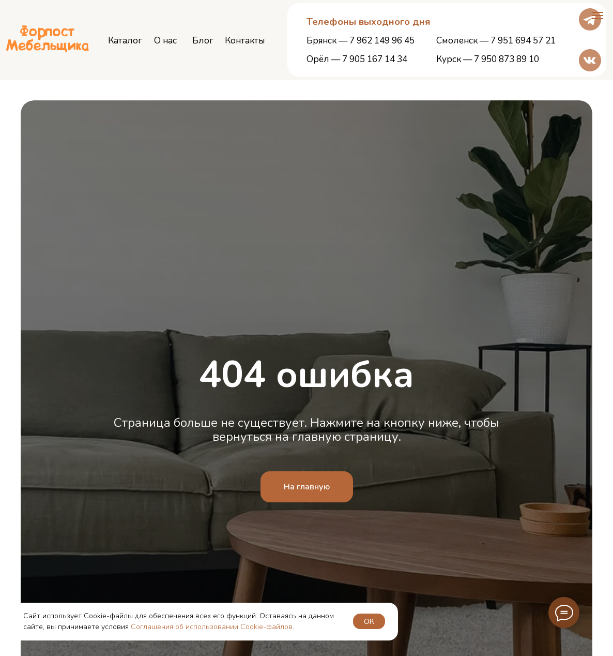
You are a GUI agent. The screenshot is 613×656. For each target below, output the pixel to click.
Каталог (125, 41)
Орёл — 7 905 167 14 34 (356, 59)
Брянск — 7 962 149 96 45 (360, 41)
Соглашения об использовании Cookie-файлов (212, 627)
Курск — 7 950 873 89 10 (487, 59)
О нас (165, 41)
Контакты (245, 41)
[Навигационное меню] (597, 15)
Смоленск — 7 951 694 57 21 (496, 41)
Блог (202, 41)
